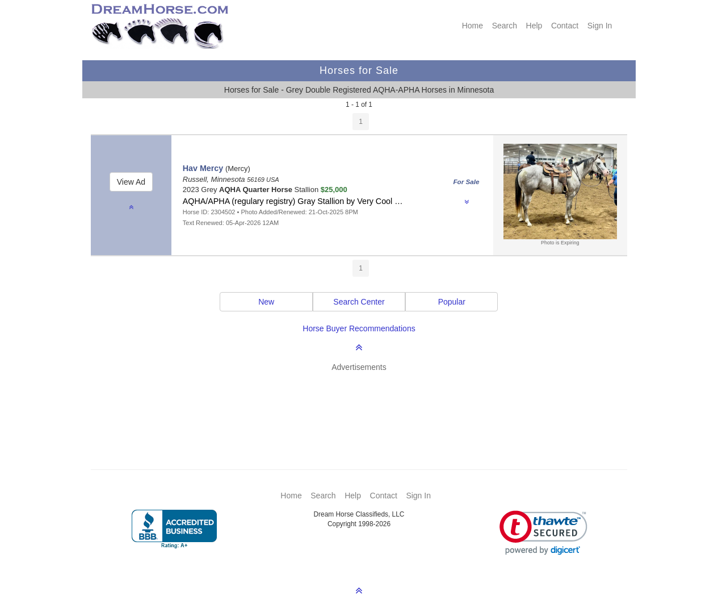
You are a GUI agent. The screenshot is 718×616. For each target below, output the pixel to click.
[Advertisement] (364, 404)
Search (504, 25)
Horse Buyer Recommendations (359, 328)
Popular (451, 301)
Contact (564, 25)
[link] (543, 533)
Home (472, 25)
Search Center (358, 301)
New (266, 301)
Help (534, 25)
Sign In (599, 25)
